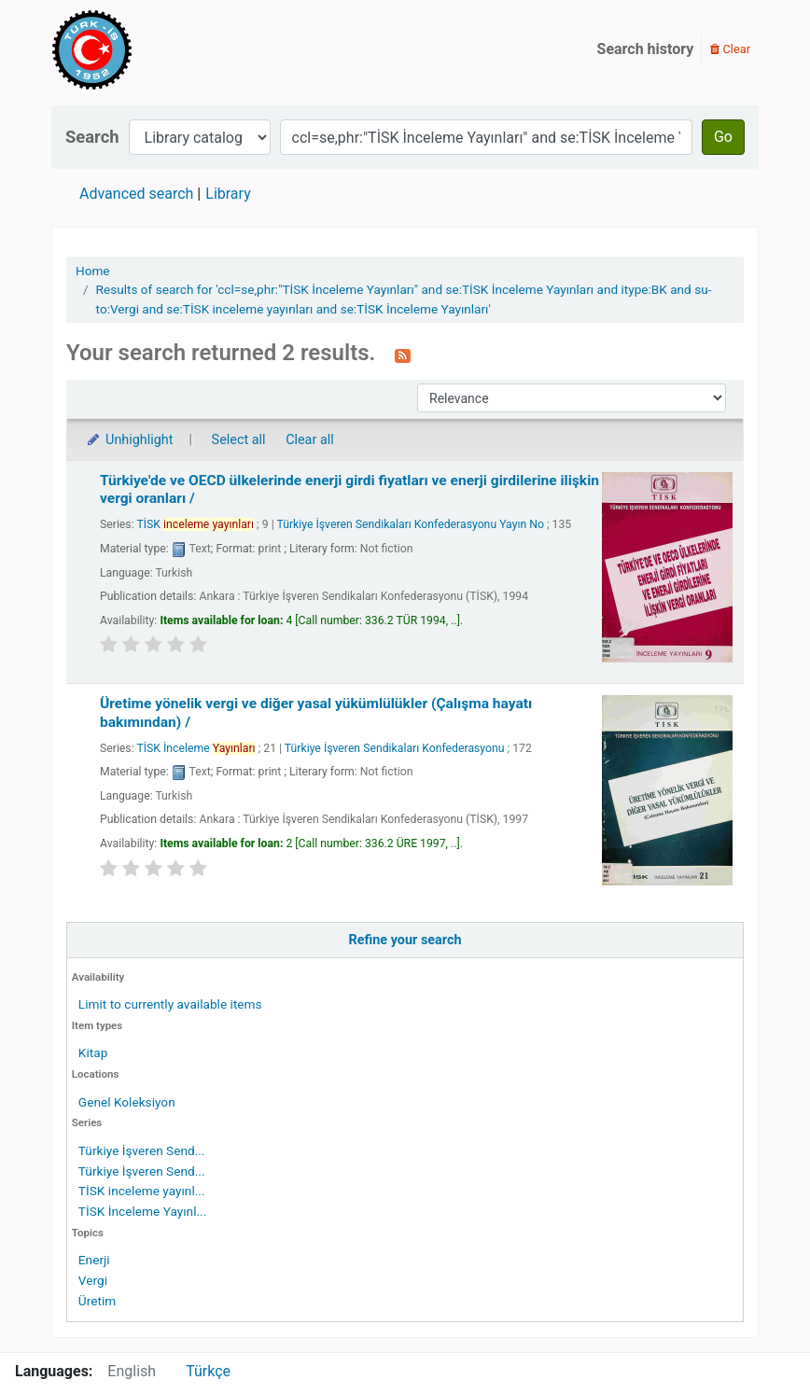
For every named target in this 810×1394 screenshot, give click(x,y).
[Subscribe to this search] (403, 354)
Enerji (94, 1259)
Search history (645, 49)
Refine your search (405, 940)
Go (723, 137)
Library (227, 193)
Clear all (310, 440)
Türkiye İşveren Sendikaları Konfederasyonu (395, 748)
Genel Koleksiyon (126, 1101)
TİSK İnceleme (195, 748)
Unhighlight (129, 440)
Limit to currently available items (170, 1004)
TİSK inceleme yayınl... (141, 1190)
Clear (730, 49)
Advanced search (136, 193)
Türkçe (208, 1371)
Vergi (92, 1280)
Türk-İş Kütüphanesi (145, 49)
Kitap (93, 1052)
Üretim (97, 1300)
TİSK (195, 524)
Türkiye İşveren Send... (141, 1150)
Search (92, 136)
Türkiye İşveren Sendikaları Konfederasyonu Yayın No (410, 524)
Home (93, 270)
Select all (239, 440)
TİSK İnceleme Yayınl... (142, 1211)
